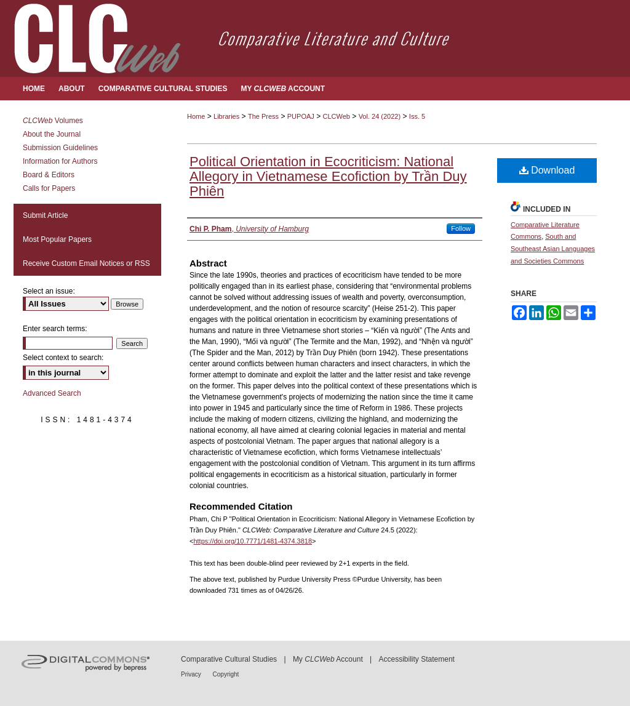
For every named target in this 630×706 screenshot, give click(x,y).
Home (196, 116)
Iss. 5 (417, 116)
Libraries (226, 116)
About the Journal (52, 134)
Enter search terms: (55, 328)
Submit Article (45, 215)
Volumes (53, 120)
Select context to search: (63, 357)
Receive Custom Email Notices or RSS (86, 263)
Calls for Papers (49, 188)
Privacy (192, 674)
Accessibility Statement (417, 659)
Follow (461, 228)
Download (547, 170)
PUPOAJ (300, 116)
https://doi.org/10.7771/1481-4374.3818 (252, 541)
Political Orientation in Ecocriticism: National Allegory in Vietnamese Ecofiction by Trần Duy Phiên (328, 176)
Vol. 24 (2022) (380, 116)
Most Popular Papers (57, 239)
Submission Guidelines (60, 147)
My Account (328, 659)
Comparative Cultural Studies (229, 659)
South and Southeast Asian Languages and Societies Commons (553, 249)
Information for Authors (60, 161)
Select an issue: (49, 291)
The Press (263, 116)
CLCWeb (336, 116)
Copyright (226, 674)
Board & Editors (48, 174)
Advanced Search (52, 393)
